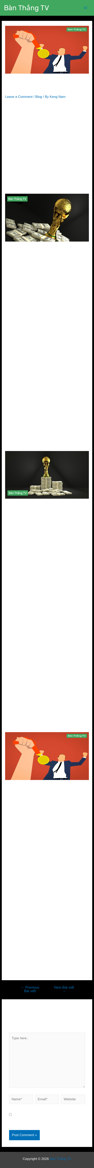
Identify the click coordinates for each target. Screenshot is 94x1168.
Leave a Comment (19, 97)
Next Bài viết (64, 989)
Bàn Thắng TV (26, 8)
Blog (38, 97)
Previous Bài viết (30, 989)
